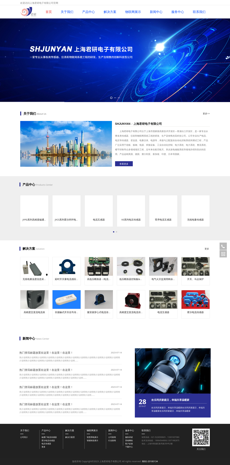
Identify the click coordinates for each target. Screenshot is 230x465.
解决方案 (110, 12)
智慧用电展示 (92, 437)
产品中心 (88, 12)
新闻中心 (156, 12)
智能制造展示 (92, 440)
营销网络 (129, 440)
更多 (43, 446)
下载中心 (129, 446)
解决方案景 (70, 437)
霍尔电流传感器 (48, 440)
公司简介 (24, 437)
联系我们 (199, 12)
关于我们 (67, 12)
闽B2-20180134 (150, 461)
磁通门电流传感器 (49, 437)
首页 (49, 12)
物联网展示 (133, 12)
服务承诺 (129, 437)
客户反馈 (129, 443)
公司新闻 (112, 437)
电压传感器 (46, 443)
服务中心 (177, 12)
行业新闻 (112, 440)
